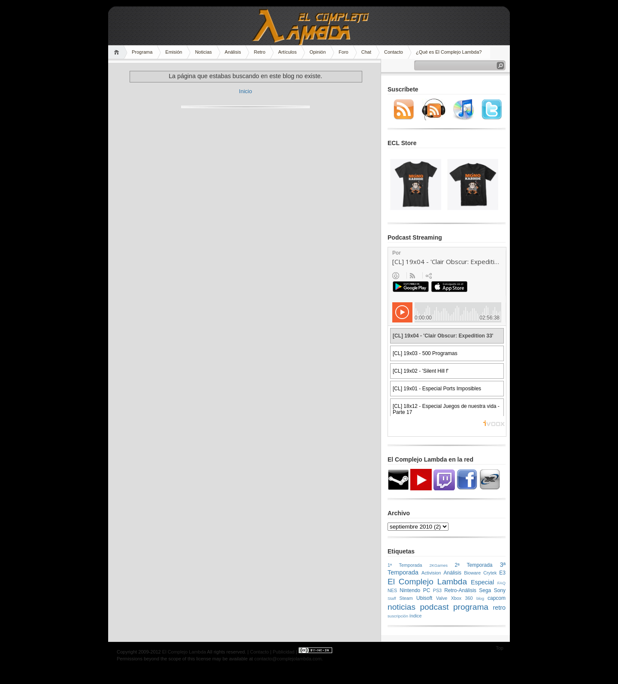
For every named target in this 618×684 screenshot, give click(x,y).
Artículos (287, 52)
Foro (343, 52)
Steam (406, 598)
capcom (497, 598)
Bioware (472, 572)
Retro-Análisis (460, 590)
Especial (482, 582)
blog (480, 598)
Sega (485, 590)
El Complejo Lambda (427, 581)
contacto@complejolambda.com (287, 658)
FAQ (501, 583)
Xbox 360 (462, 598)
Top (499, 648)
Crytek (490, 572)
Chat (366, 52)
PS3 (437, 590)
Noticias (203, 52)
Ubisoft (424, 598)
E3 (502, 573)
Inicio (245, 91)
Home (117, 52)
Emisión (173, 52)
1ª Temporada (405, 565)
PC (426, 590)
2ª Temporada (473, 565)
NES (392, 590)
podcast (434, 606)
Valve (441, 598)
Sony (500, 590)
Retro (259, 52)
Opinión (317, 52)
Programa (142, 52)
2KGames (438, 565)
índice (415, 615)
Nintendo (410, 590)
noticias (401, 606)
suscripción (398, 616)
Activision (431, 572)
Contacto (393, 52)
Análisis (233, 52)
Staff (392, 598)
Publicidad (283, 651)
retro (499, 607)
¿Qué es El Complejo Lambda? (449, 52)
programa (470, 606)
